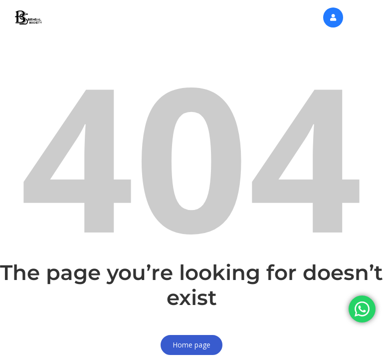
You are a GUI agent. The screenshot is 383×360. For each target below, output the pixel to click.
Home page (191, 345)
